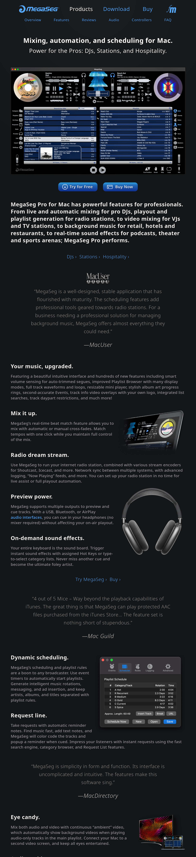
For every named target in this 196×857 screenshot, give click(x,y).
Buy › (115, 579)
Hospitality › (116, 256)
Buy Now (124, 186)
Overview (32, 19)
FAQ (168, 19)
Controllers (142, 19)
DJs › (72, 256)
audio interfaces (26, 517)
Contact (171, 9)
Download (116, 9)
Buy (148, 9)
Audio (114, 19)
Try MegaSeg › (91, 579)
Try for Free (81, 186)
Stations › (89, 256)
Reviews (89, 19)
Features (61, 19)
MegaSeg (39, 9)
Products (81, 9)
